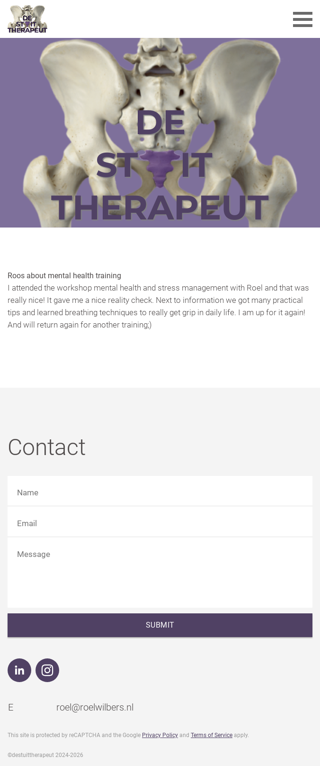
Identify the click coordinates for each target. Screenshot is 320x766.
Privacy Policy (160, 735)
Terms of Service (211, 735)
